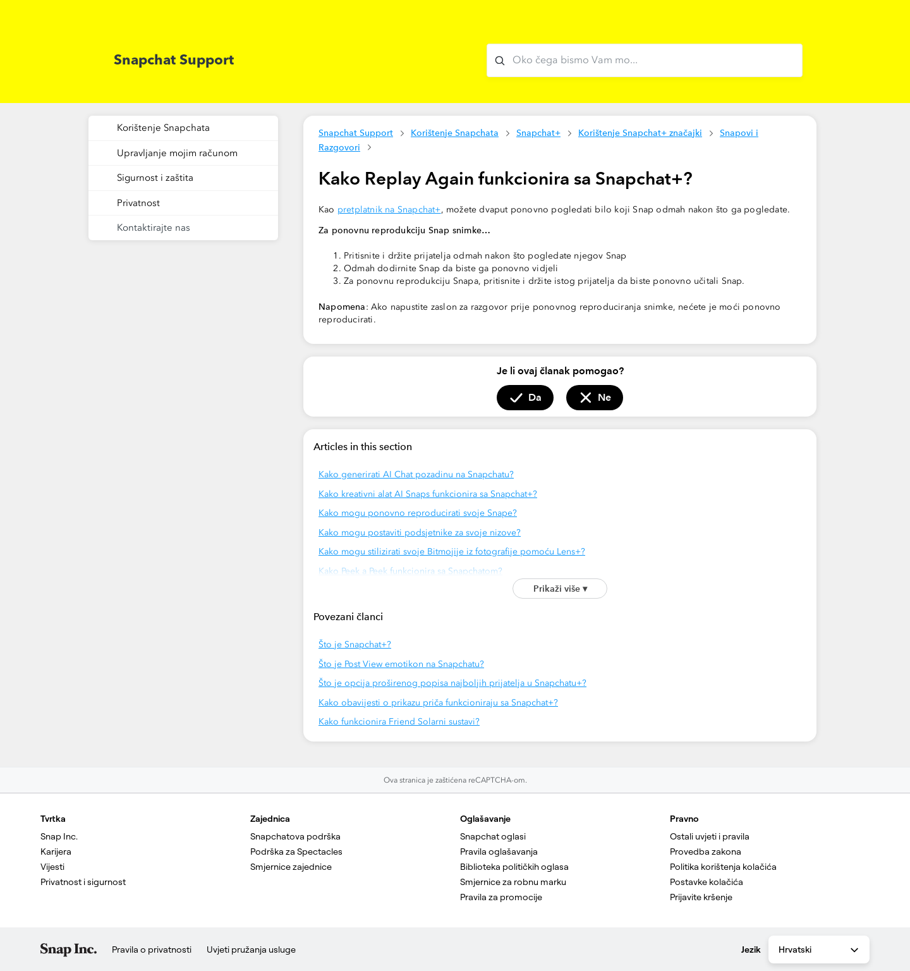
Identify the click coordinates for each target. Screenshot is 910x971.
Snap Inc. (59, 836)
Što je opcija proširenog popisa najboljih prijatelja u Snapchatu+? (452, 683)
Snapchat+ (538, 132)
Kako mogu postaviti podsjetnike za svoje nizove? (419, 532)
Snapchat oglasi (493, 836)
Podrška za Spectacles (296, 851)
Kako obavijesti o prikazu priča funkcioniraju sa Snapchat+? (438, 702)
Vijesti (52, 866)
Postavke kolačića (706, 882)
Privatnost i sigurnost (83, 882)
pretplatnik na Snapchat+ (389, 209)
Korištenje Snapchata (455, 132)
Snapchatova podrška (295, 836)
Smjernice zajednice (291, 866)
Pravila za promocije (501, 897)
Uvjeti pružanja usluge (251, 949)
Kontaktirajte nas (153, 227)
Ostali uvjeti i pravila (709, 836)
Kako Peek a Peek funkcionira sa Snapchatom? (410, 571)
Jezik (751, 949)
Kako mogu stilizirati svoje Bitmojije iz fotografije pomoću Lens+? (451, 551)
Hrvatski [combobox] (820, 950)
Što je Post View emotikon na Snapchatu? (401, 664)
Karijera (55, 851)
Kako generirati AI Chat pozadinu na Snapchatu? (416, 474)
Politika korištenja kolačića (723, 866)
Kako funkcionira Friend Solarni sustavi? (399, 721)
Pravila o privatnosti (151, 949)
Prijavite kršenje (701, 897)
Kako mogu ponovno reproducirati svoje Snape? (417, 513)
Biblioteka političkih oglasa (514, 866)
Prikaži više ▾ (560, 588)
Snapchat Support (355, 132)
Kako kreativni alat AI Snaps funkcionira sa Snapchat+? (427, 494)
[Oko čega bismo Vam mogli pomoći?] (645, 60)
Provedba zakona (705, 851)
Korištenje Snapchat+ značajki (640, 132)
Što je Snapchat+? (354, 644)
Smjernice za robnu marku (513, 882)
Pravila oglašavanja (499, 851)
